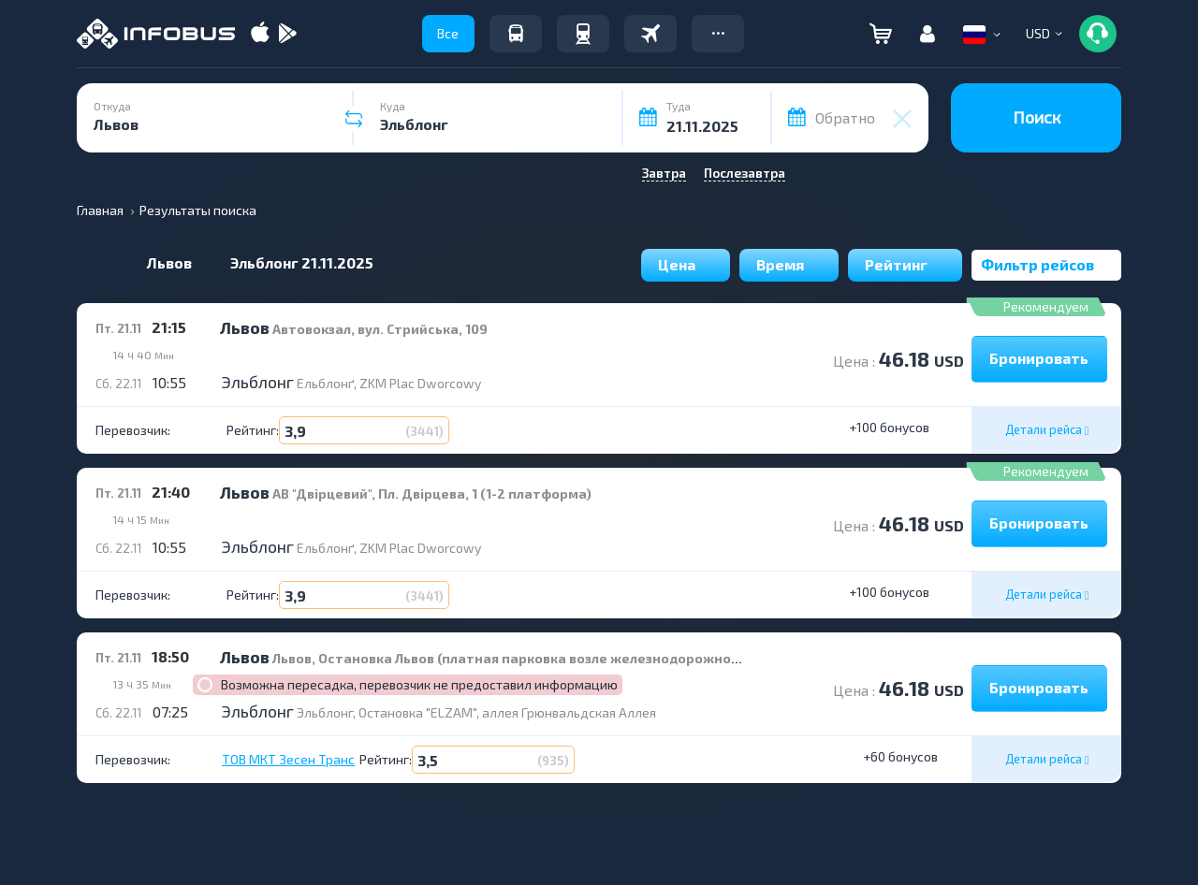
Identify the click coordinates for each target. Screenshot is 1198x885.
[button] (718, 33)
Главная (100, 210)
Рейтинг (905, 264)
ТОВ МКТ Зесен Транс (288, 759)
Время (789, 264)
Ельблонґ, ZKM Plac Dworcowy (389, 383)
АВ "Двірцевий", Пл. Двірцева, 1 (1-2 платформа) (432, 493)
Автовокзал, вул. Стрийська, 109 (380, 329)
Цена (685, 264)
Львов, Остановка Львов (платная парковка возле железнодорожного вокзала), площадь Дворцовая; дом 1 (634, 658)
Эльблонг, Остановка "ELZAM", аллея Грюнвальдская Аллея (476, 712)
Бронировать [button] (1038, 358)
